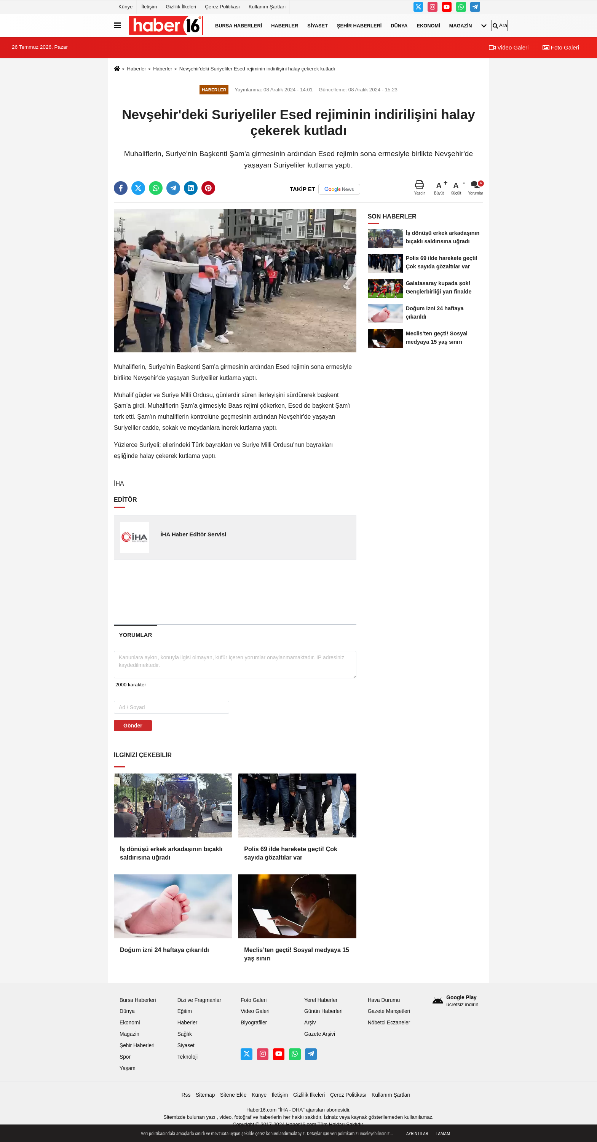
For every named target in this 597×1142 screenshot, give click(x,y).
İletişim (149, 7)
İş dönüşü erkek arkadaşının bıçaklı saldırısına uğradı (171, 853)
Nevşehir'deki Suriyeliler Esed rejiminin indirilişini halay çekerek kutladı (257, 69)
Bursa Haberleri (238, 25)
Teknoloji (187, 1057)
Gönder (132, 726)
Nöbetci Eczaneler (389, 1023)
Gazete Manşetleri (389, 1011)
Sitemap (205, 1095)
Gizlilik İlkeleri (181, 7)
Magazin (460, 25)
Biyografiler (254, 1023)
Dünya (399, 25)
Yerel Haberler (320, 1000)
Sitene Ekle (233, 1095)
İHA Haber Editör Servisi (193, 534)
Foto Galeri (561, 47)
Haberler (284, 25)
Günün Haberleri (323, 1011)
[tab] (135, 635)
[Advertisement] (236, 591)
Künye (125, 7)
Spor (125, 1057)
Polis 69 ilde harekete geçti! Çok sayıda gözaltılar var (290, 853)
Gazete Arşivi (319, 1034)
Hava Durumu (384, 1000)
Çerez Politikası (222, 7)
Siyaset (317, 25)
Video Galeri (508, 47)
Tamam (443, 1133)
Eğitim (184, 1011)
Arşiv (310, 1023)
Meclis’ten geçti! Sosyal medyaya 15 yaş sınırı (296, 954)
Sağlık (184, 1034)
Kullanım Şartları (267, 7)
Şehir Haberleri (359, 25)
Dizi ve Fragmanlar (199, 1000)
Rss (186, 1095)
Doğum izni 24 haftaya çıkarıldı (164, 950)
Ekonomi (428, 25)
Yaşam (128, 1068)
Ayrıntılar (417, 1133)
